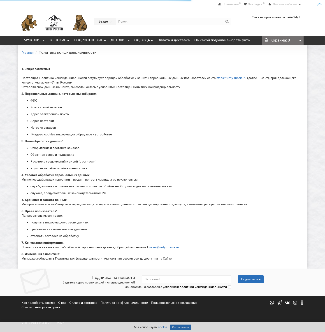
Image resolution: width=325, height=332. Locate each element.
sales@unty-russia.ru (164, 247)
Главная (27, 52)
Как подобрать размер (38, 302)
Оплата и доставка (174, 40)
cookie (162, 327)
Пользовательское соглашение (174, 302)
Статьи (26, 307)
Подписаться (251, 279)
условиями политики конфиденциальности (195, 287)
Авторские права (47, 307)
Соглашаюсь (180, 327)
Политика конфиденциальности (124, 302)
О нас (62, 302)
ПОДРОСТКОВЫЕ (90, 39)
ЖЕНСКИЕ (59, 39)
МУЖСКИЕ (34, 39)
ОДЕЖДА (143, 39)
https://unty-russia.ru (231, 78)
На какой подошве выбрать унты (222, 40)
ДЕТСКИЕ (120, 39)
